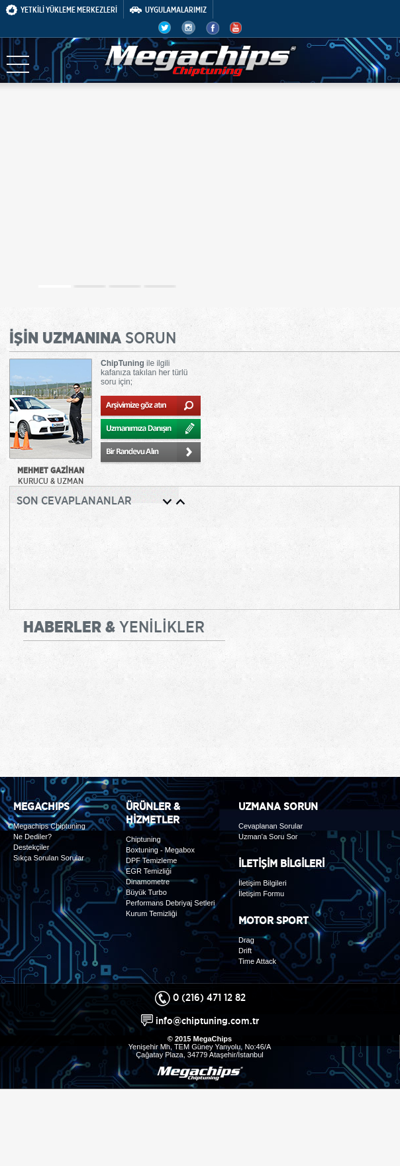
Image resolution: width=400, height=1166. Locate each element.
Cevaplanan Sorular (270, 826)
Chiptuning (143, 839)
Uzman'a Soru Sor (268, 837)
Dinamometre (148, 882)
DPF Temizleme (151, 860)
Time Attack (257, 961)
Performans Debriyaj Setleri (170, 903)
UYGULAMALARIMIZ (168, 10)
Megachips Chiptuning (49, 826)
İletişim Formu (261, 894)
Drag (246, 940)
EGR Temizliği (149, 871)
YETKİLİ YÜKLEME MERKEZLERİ (61, 10)
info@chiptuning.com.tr (207, 1020)
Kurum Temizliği (151, 913)
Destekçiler (31, 847)
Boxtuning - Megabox (160, 850)
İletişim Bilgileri (262, 883)
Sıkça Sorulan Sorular (48, 858)
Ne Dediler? (32, 837)
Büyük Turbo (146, 892)
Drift (245, 951)
